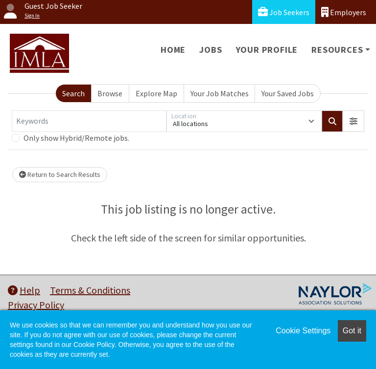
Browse (109, 93)
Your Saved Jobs (287, 93)
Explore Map (156, 93)
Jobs (210, 49)
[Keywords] (89, 121)
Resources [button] (337, 49)
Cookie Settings (303, 330)
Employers (343, 12)
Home (173, 49)
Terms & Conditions (90, 290)
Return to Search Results (59, 174)
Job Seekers (283, 12)
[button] (353, 121)
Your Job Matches (219, 93)
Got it (352, 330)
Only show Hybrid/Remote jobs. (76, 138)
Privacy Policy (36, 305)
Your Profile (267, 49)
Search (73, 93)
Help (24, 290)
